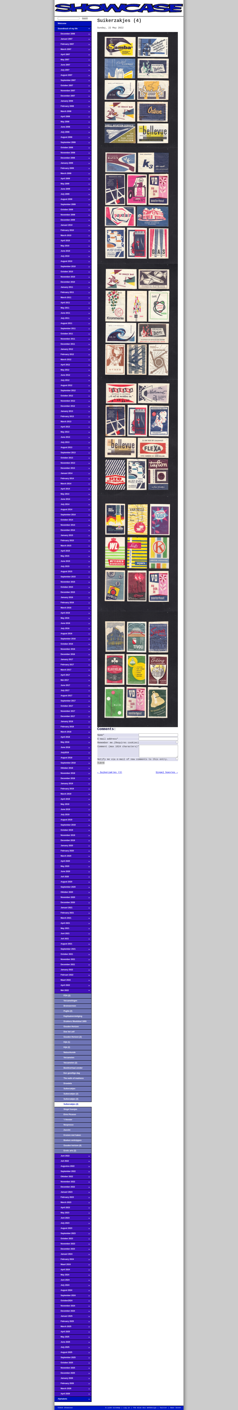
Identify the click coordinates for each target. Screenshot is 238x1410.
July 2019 (72, 815)
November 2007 (72, 92)
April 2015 (72, 552)
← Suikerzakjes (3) (109, 775)
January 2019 (72, 784)
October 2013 (72, 459)
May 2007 (72, 60)
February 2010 (72, 231)
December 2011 (72, 345)
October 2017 (72, 707)
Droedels (68, 1083)
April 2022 (72, 986)
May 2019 (72, 805)
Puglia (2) (68, 1011)
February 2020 (72, 852)
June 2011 (72, 314)
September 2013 (72, 453)
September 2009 (72, 205)
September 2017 (72, 702)
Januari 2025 (72, 1317)
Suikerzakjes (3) (71, 1099)
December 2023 (72, 1250)
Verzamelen (69, 1057)
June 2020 (72, 872)
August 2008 (72, 138)
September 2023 (72, 1234)
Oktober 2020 (72, 893)
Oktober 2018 (72, 769)
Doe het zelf (69, 1032)
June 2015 (72, 562)
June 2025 (72, 1343)
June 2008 (72, 128)
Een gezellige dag (72, 1073)
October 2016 (72, 645)
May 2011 (72, 309)
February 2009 (72, 169)
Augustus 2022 (72, 1167)
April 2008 (72, 117)
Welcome (72, 24)
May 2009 (72, 185)
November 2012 (72, 402)
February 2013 (72, 417)
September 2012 (72, 391)
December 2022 (72, 1188)
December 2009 (72, 221)
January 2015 (72, 536)
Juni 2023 (72, 1219)
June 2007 (72, 66)
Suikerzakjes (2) (71, 1094)
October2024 (72, 1301)
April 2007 (72, 55)
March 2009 (72, 174)
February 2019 (72, 790)
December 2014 (72, 531)
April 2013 (72, 428)
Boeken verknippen (73, 1140)
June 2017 (72, 686)
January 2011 (72, 288)
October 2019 (72, 831)
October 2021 (72, 955)
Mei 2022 (72, 991)
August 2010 (72, 262)
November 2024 (72, 1307)
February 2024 (72, 1260)
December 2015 (72, 593)
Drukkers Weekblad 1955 (75, 1021)
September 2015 (72, 578)
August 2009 (72, 200)
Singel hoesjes (70, 1109)
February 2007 (72, 45)
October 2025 (72, 1364)
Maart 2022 (72, 981)
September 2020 (72, 888)
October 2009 (72, 210)
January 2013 (72, 412)
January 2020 (72, 846)
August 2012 (72, 386)
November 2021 (72, 960)
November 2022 (72, 1183)
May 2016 (72, 619)
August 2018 (72, 759)
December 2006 (72, 35)
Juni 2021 (72, 934)
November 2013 (72, 464)
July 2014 (72, 505)
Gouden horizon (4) (72, 1145)
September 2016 (72, 640)
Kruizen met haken (72, 1135)
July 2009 (72, 195)
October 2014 (72, 521)
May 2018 (72, 743)
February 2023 (72, 1198)
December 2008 (72, 159)
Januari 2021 (72, 908)
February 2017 (72, 665)
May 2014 (72, 495)
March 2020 (72, 857)
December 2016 (72, 655)
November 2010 (72, 278)
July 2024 (72, 1286)
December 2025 (72, 1374)
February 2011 (72, 293)
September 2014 (72, 516)
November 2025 (72, 1369)
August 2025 (72, 1353)
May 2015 (72, 557)
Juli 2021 (72, 940)
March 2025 (72, 1327)
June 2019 (72, 810)
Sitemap (116, 1408)
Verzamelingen (70, 1001)
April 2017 (72, 676)
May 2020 (72, 867)
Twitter (163, 1408)
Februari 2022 (72, 976)
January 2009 (72, 164)
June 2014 (72, 500)
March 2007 (72, 50)
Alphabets (72, 1400)
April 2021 (72, 924)
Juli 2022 (72, 1162)
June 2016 (72, 624)
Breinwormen (70, 1006)
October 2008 (72, 148)
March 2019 (72, 795)
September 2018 (72, 764)
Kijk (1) (67, 1042)
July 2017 (72, 691)
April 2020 (72, 862)
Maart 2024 (72, 1265)
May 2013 (72, 433)
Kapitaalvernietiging (73, 1016)
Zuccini (67, 1130)
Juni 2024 (72, 1281)
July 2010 (72, 257)
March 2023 (72, 1203)
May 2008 (72, 123)
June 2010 (72, 252)
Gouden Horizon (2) (73, 1037)
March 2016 (72, 609)
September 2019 (72, 826)
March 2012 (72, 360)
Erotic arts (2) (70, 1151)
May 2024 (72, 1276)
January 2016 (72, 598)
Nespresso (69, 1125)
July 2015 (72, 567)
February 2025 (72, 1322)
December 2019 (72, 841)
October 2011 (72, 335)
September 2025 (72, 1358)
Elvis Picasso (70, 1114)
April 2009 (72, 179)
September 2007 (72, 81)
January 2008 (72, 102)
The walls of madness (74, 1078)
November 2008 (72, 154)
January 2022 (72, 971)
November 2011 (72, 340)
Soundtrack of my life (72, 29)
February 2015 (72, 541)
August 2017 (72, 696)
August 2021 (72, 945)
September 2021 (72, 950)
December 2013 (72, 469)
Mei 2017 (72, 681)
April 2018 (72, 738)
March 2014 (72, 484)
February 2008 (72, 107)
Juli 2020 (72, 877)
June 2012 (72, 376)
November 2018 (72, 774)
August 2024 (72, 1291)
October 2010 (72, 272)
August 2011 (72, 324)
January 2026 (72, 1379)
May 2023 (72, 1214)
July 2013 (72, 443)
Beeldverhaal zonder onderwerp (73, 1069)
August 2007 (72, 76)
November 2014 (72, 526)
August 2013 (72, 448)
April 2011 (72, 304)
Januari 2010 (72, 226)
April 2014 (72, 490)
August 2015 (72, 572)
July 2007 (72, 71)
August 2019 (72, 821)
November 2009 (72, 216)
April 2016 (72, 614)
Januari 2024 (72, 1255)
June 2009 (72, 190)
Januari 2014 (72, 474)
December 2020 (72, 903)
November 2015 (72, 583)
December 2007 (72, 97)
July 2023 (72, 1224)
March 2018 (72, 733)
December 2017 (72, 717)
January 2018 (72, 722)
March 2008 (72, 112)
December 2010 (72, 283)
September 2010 (72, 267)
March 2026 (72, 1389)
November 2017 (72, 712)
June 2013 (72, 438)
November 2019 (72, 836)
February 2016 (72, 603)
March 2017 (72, 671)
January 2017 (72, 660)
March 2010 (72, 236)
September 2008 (72, 143)
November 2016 (72, 650)
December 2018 (72, 779)
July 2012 (72, 381)
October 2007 (72, 86)
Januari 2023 (72, 1193)
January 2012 (72, 350)
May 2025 (72, 1338)
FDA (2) (67, 995)
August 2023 (72, 1229)
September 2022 (72, 1172)
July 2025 (72, 1348)
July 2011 (72, 319)
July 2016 (72, 629)
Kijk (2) (67, 1047)
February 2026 (72, 1384)
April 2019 (72, 800)
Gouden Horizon (71, 1026)
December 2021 (72, 965)
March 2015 (72, 547)
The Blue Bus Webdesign (144, 1408)
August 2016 (72, 634)
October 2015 (72, 588)
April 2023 (72, 1208)
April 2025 (72, 1332)
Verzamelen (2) (70, 1063)
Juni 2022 (72, 1157)
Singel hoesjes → (167, 775)
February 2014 (72, 479)
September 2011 (72, 329)
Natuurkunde (70, 1052)
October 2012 (72, 397)
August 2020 (72, 883)
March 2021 (72, 919)
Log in (126, 1408)
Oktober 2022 (72, 1177)
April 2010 (72, 241)
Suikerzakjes (69, 1088)
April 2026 (72, 1395)
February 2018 (72, 728)
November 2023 (72, 1245)
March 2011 (72, 298)
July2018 (72, 753)
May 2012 (72, 371)
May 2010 (72, 247)
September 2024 (72, 1296)
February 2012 (72, 355)
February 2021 (72, 914)
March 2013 (72, 422)
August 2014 (72, 510)
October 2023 (72, 1239)
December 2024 (72, 1312)
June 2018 (72, 748)
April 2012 (72, 366)
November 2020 (72, 898)
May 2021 (72, 929)
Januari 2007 (72, 40)
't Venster (68, 1119)
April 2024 (72, 1270)
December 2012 (72, 407)
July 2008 (72, 133)
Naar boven (175, 1408)
